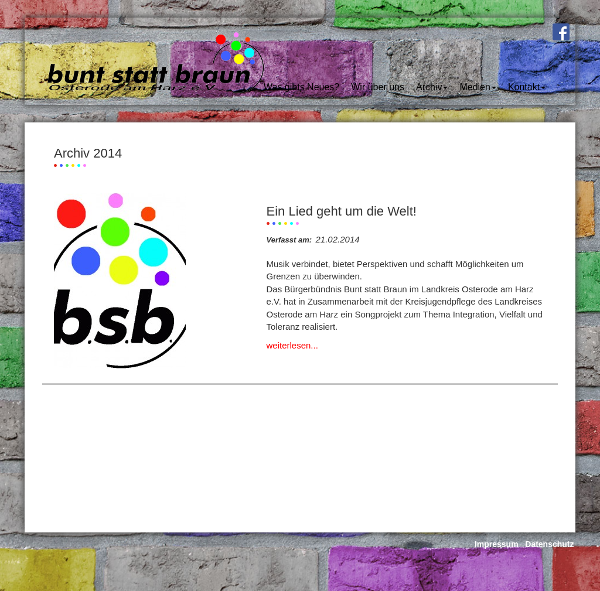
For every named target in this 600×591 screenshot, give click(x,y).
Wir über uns (377, 87)
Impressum (497, 544)
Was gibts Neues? (301, 87)
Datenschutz (549, 544)
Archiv (432, 87)
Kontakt (527, 87)
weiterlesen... (292, 345)
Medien (477, 87)
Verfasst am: (289, 239)
